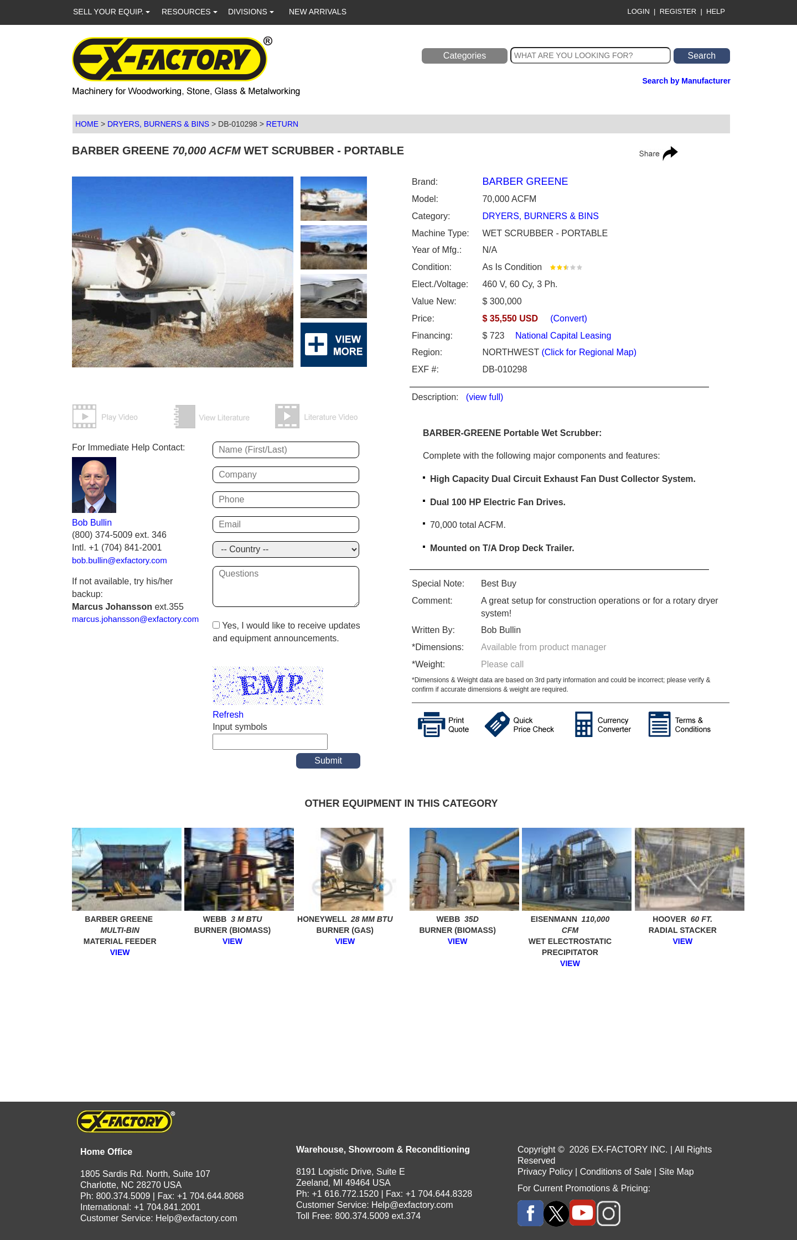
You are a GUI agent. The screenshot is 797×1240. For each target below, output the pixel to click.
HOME (87, 124)
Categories (464, 55)
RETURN (282, 124)
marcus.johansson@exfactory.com (135, 619)
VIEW (120, 952)
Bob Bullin (92, 522)
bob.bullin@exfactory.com (119, 560)
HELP (715, 11)
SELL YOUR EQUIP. (111, 11)
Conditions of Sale (616, 1171)
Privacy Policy (545, 1171)
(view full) (485, 397)
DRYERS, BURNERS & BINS (158, 124)
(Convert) (568, 318)
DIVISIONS (251, 11)
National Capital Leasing (562, 335)
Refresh (228, 714)
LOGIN (638, 11)
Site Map (676, 1171)
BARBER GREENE (525, 181)
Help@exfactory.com (196, 1218)
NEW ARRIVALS (317, 11)
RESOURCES (190, 11)
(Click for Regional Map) (588, 352)
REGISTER (678, 11)
